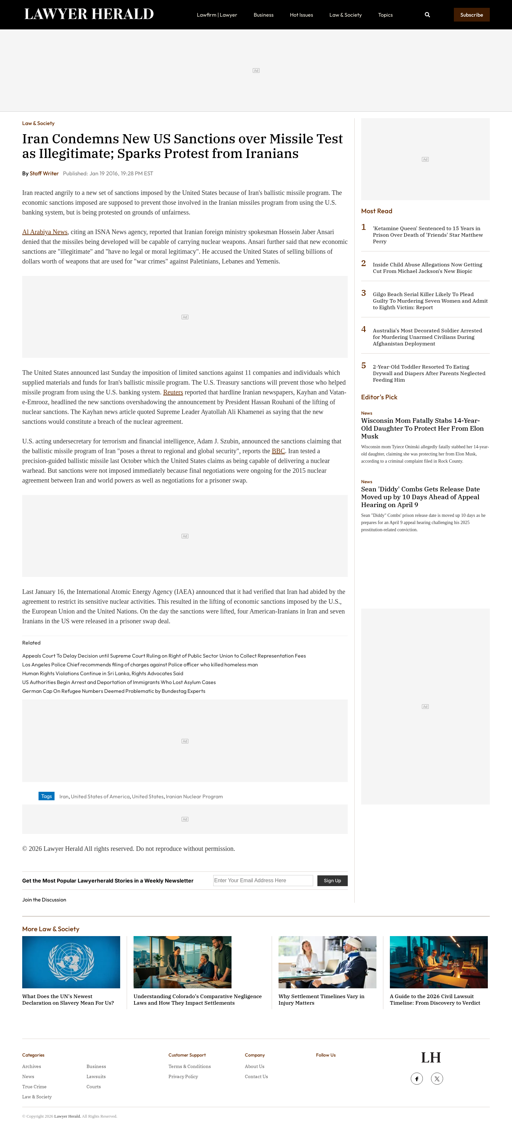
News (366, 413)
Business (264, 14)
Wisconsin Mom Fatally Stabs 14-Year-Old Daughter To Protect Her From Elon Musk (422, 428)
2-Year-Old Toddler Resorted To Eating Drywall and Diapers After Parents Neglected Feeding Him (429, 373)
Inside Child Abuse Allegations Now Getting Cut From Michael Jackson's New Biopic (427, 267)
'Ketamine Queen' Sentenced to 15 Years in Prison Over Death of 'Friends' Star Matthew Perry (428, 235)
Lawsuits (96, 1076)
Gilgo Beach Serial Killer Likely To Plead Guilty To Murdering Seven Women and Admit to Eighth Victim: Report (430, 301)
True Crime (34, 1087)
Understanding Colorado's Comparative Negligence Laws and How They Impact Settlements (198, 999)
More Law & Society (50, 929)
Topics (385, 14)
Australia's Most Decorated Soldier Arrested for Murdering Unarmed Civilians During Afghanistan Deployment (427, 337)
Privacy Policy (183, 1076)
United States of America (100, 796)
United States (148, 796)
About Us (254, 1066)
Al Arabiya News (45, 231)
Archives (31, 1066)
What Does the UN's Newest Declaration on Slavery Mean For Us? (68, 999)
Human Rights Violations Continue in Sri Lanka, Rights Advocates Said (102, 673)
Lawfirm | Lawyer (217, 14)
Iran (64, 796)
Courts (94, 1087)
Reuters (173, 392)
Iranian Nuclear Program (194, 796)
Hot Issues (301, 14)
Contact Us (256, 1076)
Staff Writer (45, 173)
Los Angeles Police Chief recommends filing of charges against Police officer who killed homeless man (140, 664)
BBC (278, 450)
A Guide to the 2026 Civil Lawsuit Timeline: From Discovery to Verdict (435, 999)
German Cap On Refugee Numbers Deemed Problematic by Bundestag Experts (113, 691)
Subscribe (471, 14)
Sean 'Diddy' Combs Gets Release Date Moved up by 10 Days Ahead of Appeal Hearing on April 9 (420, 497)
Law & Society (345, 14)
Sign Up (332, 880)
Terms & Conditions (189, 1066)
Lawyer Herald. (67, 1116)
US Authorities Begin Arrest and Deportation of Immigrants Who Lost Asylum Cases (119, 682)
